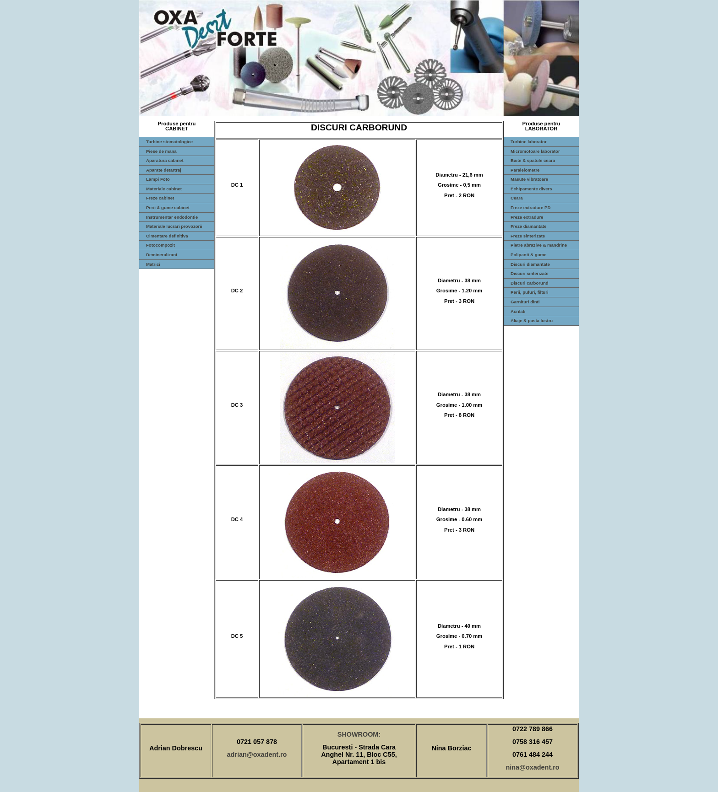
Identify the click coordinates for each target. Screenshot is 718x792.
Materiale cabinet (164, 188)
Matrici (153, 264)
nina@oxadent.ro (532, 767)
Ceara (517, 197)
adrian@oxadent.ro (257, 754)
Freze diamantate (528, 226)
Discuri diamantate (530, 264)
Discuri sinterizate (530, 273)
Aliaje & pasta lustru (532, 320)
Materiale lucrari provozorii (174, 226)
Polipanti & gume (528, 254)
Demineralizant (161, 254)
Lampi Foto (158, 179)
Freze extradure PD (530, 207)
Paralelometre (525, 169)
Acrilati (518, 311)
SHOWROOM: (359, 734)
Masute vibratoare (529, 179)
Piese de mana (161, 151)
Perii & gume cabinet (168, 207)
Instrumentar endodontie (172, 217)
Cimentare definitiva (167, 235)
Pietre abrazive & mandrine (539, 245)
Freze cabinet (160, 197)
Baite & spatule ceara (533, 160)
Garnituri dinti (525, 301)
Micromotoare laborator (535, 151)
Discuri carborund (530, 283)
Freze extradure (527, 217)
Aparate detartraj (163, 169)
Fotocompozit (160, 245)
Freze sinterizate (528, 235)
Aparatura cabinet (165, 160)
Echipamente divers (531, 188)
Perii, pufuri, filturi (530, 292)
